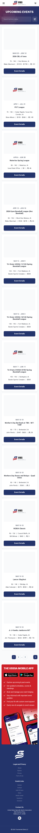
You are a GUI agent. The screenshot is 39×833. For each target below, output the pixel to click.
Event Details (19, 71)
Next (35, 657)
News (19, 793)
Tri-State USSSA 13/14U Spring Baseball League (19, 318)
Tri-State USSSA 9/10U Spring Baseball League (19, 371)
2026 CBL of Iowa (20, 56)
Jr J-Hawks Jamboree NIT (19, 630)
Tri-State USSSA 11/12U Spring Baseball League (19, 265)
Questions (19, 798)
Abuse (19, 768)
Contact (19, 787)
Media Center (19, 795)
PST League (19, 107)
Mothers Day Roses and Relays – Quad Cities (19, 477)
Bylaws (19, 770)
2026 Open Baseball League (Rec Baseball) (19, 212)
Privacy (19, 773)
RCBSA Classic (19, 529)
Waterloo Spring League (19, 161)
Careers (19, 785)
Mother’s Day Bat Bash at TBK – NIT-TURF (19, 424)
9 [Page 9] (25, 657)
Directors (19, 801)
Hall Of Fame (19, 790)
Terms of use (19, 776)
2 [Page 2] (18, 657)
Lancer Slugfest (19, 579)
